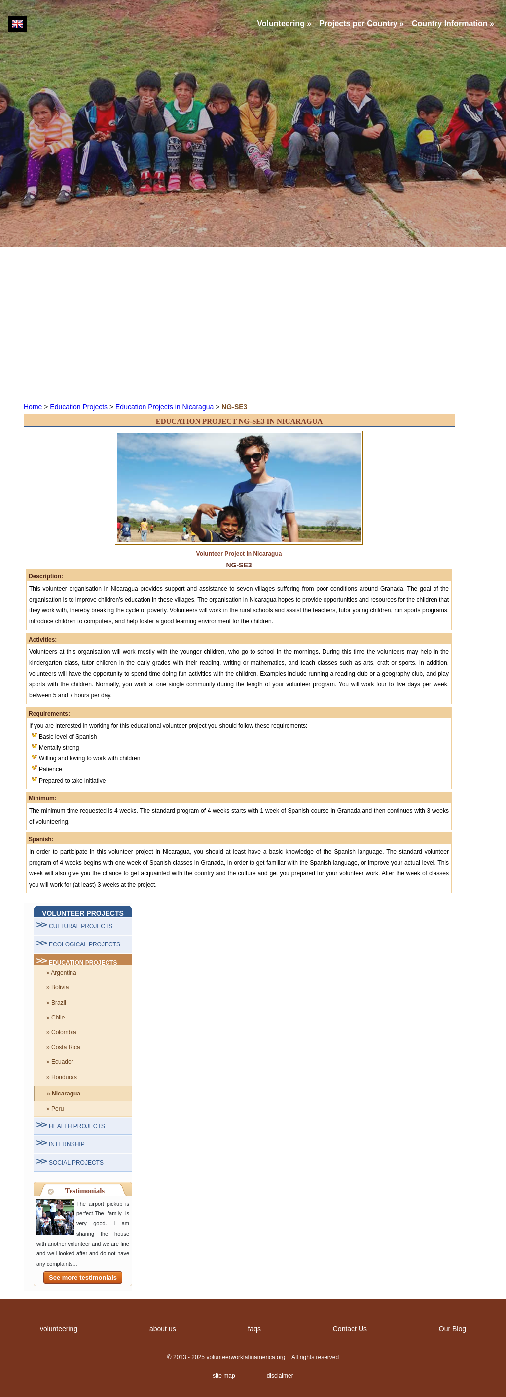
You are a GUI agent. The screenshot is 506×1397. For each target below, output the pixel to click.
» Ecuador (59, 1061)
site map (224, 1375)
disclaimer (280, 1375)
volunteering (58, 1329)
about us (162, 1329)
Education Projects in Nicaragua (164, 407)
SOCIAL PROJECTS (76, 1162)
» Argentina (61, 972)
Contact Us (350, 1329)
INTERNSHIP (67, 1144)
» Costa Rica (63, 1047)
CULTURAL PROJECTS (80, 926)
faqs (254, 1329)
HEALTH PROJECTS (77, 1126)
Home (33, 407)
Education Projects (79, 407)
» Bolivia (57, 987)
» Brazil (56, 1002)
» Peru (55, 1108)
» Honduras (61, 1077)
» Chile (55, 1017)
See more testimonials (83, 1277)
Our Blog (452, 1329)
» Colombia (61, 1032)
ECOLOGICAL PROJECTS (84, 944)
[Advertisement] (253, 324)
